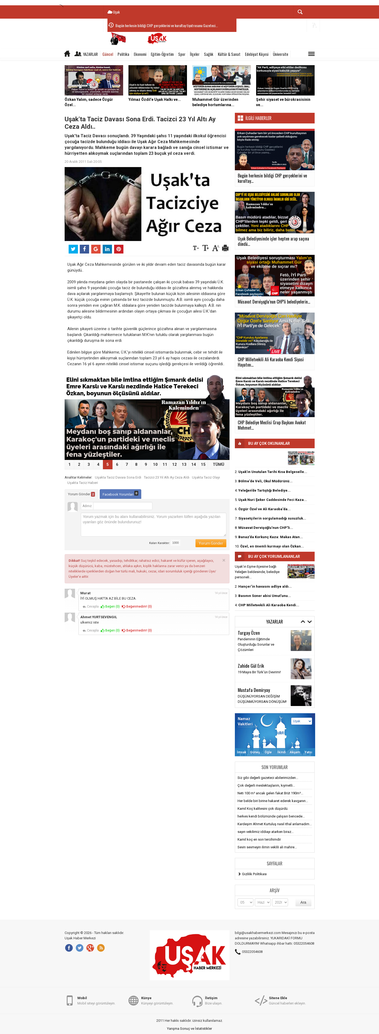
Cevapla (90, 607)
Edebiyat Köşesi (256, 54)
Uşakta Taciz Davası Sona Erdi (118, 477)
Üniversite (280, 54)
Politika (123, 54)
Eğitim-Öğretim (162, 54)
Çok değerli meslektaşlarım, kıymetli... (266, 785)
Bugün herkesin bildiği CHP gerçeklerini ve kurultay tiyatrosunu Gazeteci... (166, 25)
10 (155, 464)
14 (193, 464)
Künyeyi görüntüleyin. (157, 1000)
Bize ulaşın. (213, 1000)
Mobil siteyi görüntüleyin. (96, 1000)
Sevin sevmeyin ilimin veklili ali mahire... (267, 847)
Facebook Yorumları (120, 493)
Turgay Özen (249, 632)
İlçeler (194, 54)
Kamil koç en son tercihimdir (259, 839)
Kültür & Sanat (229, 54)
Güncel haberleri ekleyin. (287, 1000)
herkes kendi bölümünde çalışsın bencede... (271, 816)
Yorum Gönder (81, 494)
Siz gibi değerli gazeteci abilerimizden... (268, 778)
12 (174, 464)
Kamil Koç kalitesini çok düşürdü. (263, 809)
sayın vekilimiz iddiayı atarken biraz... (266, 832)
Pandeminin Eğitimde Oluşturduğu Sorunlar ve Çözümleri (256, 644)
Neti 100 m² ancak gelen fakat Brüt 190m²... (270, 793)
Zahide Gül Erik (251, 665)
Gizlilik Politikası (254, 874)
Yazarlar (90, 54)
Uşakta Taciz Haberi (82, 483)
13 (184, 464)
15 (203, 464)
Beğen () (110, 607)
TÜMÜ (218, 464)
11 (165, 464)
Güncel (107, 54)
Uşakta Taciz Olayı (206, 477)
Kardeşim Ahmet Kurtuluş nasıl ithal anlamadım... (275, 824)
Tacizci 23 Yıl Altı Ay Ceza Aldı (166, 477)
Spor (181, 54)
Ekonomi (140, 54)
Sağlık (208, 54)
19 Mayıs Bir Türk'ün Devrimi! (259, 672)
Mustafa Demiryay (254, 689)
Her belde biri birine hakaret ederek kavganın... (273, 801)
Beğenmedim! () (137, 607)
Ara (303, 902)
